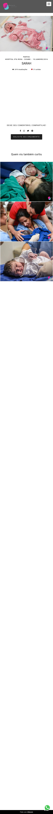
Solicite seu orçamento (26, 679)
